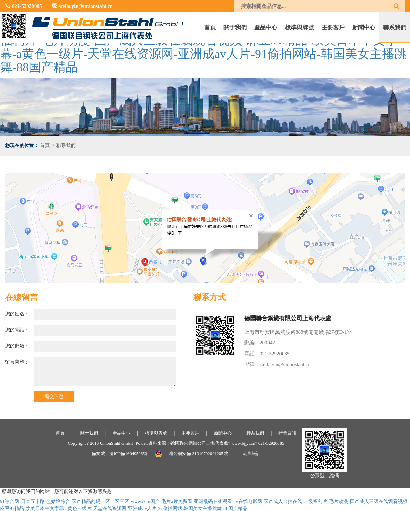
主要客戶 (333, 27)
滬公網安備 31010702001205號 (198, 453)
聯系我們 (394, 27)
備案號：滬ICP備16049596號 (119, 453)
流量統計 (251, 453)
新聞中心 (363, 27)
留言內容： (17, 362)
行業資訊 (287, 433)
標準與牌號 (299, 27)
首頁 (210, 27)
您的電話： (17, 329)
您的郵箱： (17, 346)
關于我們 (235, 27)
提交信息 (54, 396)
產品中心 (265, 27)
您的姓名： (17, 313)
